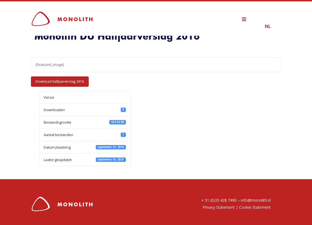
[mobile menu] (246, 18)
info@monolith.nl (256, 200)
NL (268, 26)
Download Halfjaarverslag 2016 (60, 81)
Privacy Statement (219, 207)
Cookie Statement (255, 207)
